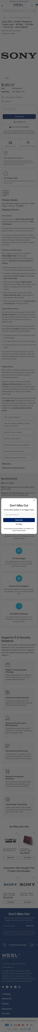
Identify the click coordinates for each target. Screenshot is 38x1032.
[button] (34, 500)
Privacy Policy (22, 530)
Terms (14, 530)
